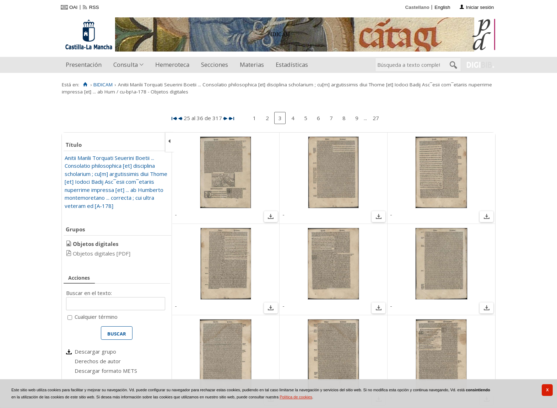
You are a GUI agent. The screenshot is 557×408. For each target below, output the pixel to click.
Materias (252, 64)
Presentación (84, 64)
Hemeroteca (172, 64)
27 (376, 118)
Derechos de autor (98, 361)
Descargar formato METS (106, 370)
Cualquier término (96, 316)
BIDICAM (103, 84)
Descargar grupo (95, 351)
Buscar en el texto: (89, 292)
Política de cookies (296, 397)
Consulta (125, 64)
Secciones (214, 64)
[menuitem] (85, 65)
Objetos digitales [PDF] (101, 253)
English (442, 7)
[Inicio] (85, 84)
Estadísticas (292, 64)
